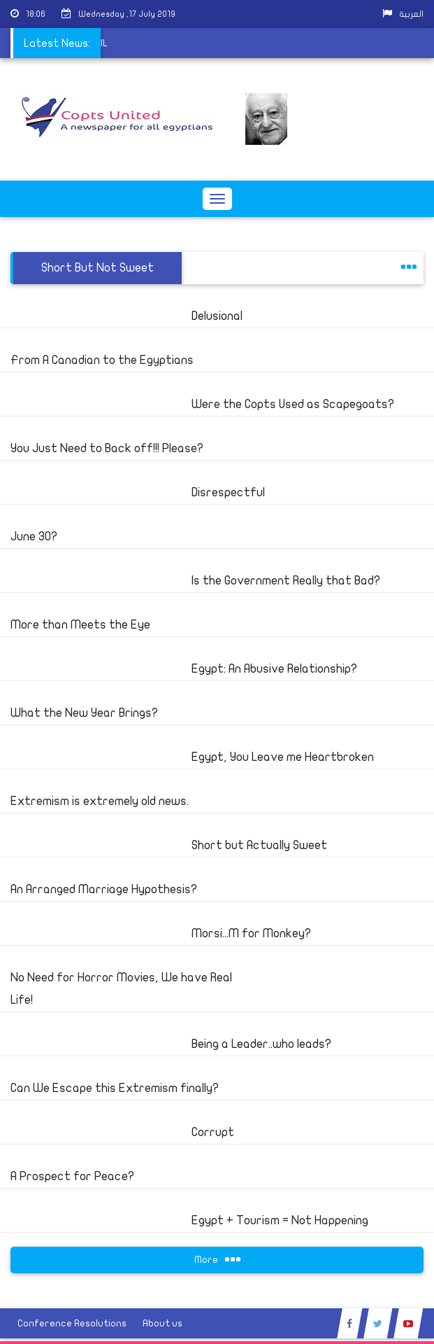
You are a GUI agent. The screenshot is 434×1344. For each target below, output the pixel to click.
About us (162, 1323)
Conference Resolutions (71, 1323)
